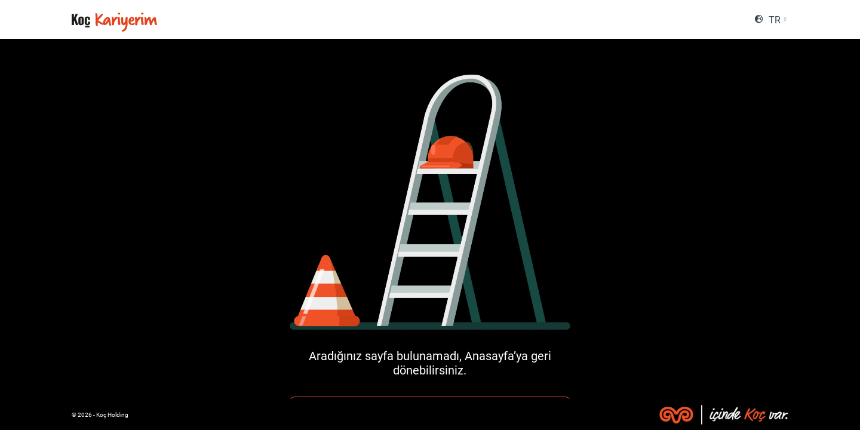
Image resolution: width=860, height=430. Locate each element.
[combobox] (777, 20)
